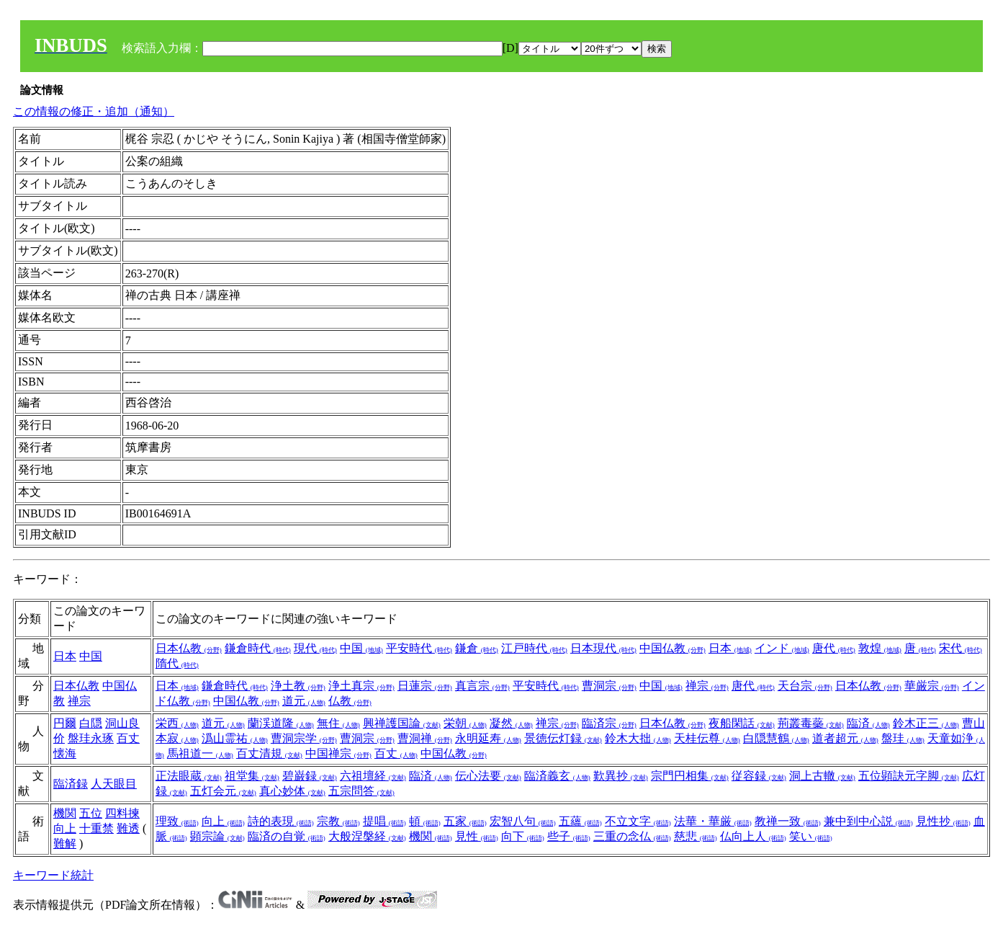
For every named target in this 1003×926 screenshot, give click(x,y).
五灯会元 (223, 791)
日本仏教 (189, 648)
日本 (64, 656)
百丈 (396, 753)
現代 (315, 648)
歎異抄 (620, 776)
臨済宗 (609, 723)
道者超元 (845, 738)
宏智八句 (523, 821)
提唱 (384, 821)
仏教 (350, 701)
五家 (465, 821)
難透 (128, 828)
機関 (64, 813)
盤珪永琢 (91, 738)
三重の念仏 (632, 836)
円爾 (64, 723)
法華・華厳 (713, 821)
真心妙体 (292, 791)
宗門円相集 (690, 776)
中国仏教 (672, 648)
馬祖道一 (200, 753)
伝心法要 (488, 776)
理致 (177, 821)
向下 (522, 836)
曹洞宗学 (304, 738)
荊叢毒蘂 (811, 723)
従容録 (759, 776)
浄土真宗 (361, 686)
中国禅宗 (338, 753)
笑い (810, 836)
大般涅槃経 (367, 836)
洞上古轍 (822, 776)
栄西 (177, 723)
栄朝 (465, 723)
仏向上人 (753, 836)
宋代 (960, 648)
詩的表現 (281, 821)
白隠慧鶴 (776, 738)
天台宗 (805, 686)
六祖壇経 (373, 776)
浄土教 (298, 686)
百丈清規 (269, 753)
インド (782, 648)
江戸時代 (534, 648)
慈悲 (695, 836)
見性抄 (943, 821)
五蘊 (580, 821)
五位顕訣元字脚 (908, 776)
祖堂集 (252, 776)
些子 (568, 836)
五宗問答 (361, 791)
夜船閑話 (742, 723)
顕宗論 (217, 836)
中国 (90, 656)
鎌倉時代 (258, 648)
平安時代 (419, 648)
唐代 (833, 648)
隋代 (177, 663)
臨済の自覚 (286, 836)
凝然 (511, 723)
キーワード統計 (53, 875)
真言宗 (482, 686)
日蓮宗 (424, 686)
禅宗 (79, 701)
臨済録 (70, 784)
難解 (64, 843)
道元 (303, 701)
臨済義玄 (557, 776)
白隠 (90, 723)
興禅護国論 (402, 723)
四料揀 (122, 813)
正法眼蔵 (189, 776)
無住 (338, 723)
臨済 (868, 723)
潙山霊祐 (235, 738)
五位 (90, 813)
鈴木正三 (926, 723)
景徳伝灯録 (563, 738)
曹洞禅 (424, 738)
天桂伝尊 (707, 738)
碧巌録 (309, 776)
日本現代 (603, 648)
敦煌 (879, 648)
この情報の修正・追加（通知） (93, 111)
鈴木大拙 (638, 738)
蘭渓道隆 (281, 723)
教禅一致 (788, 821)
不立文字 (638, 821)
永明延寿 (488, 738)
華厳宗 (931, 686)
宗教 (338, 821)
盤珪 (903, 738)
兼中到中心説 (868, 821)
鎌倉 (476, 648)
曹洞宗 (609, 686)
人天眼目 (114, 784)
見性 (476, 836)
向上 (64, 828)
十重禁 (96, 828)
